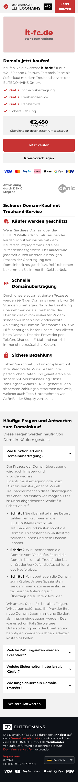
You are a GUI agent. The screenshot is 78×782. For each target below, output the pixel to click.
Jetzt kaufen (65, 6)
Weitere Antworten (24, 704)
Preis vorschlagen (39, 158)
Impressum (11, 756)
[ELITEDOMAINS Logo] (39, 727)
